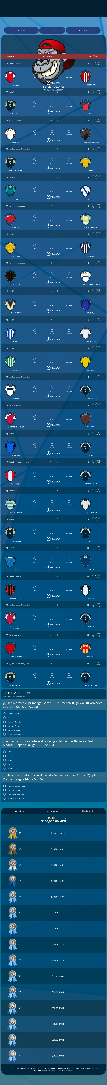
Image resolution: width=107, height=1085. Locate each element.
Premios (19, 810)
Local (52, 30)
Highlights (88, 810)
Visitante (83, 30)
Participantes (53, 810)
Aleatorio (21, 30)
